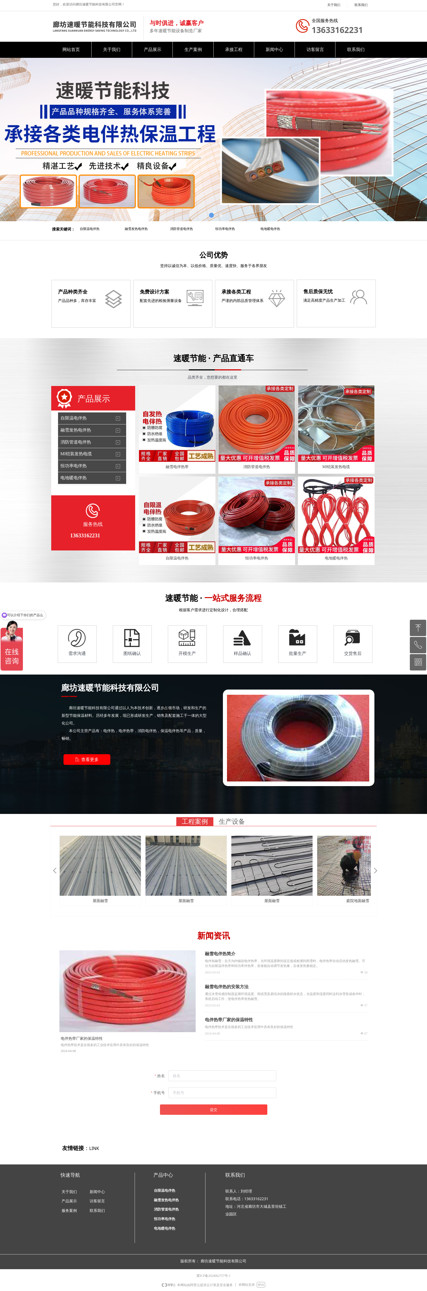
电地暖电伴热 (270, 229)
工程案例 (195, 821)
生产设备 (232, 821)
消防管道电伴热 (181, 229)
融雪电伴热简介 (220, 953)
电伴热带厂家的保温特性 (229, 1019)
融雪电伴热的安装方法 (227, 986)
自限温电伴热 (89, 229)
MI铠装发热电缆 (76, 453)
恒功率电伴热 (225, 229)
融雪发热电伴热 (136, 229)
